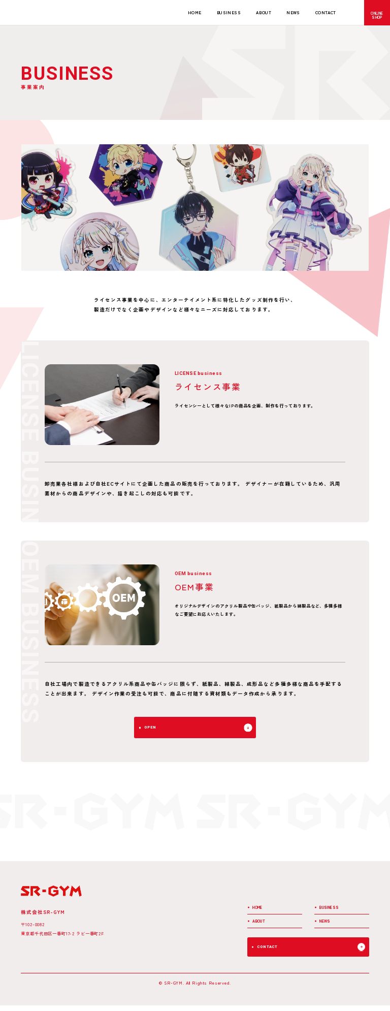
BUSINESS (229, 12)
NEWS (293, 12)
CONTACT (325, 12)
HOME (195, 12)
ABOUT (263, 12)
